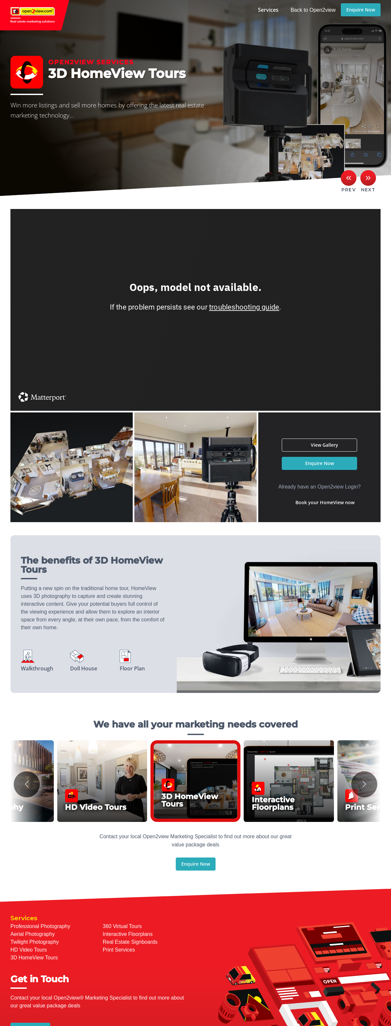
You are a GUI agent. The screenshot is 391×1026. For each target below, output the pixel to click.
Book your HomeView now (324, 502)
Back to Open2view (313, 10)
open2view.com (34, 15)
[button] (27, 784)
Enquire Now (360, 10)
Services (268, 9)
